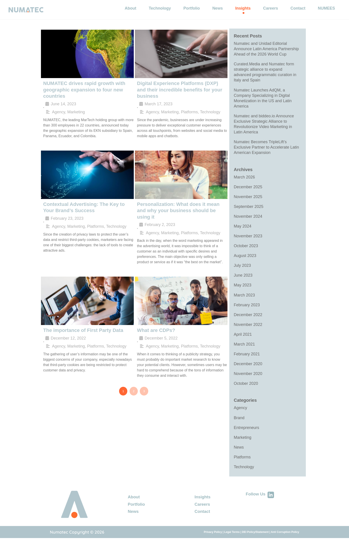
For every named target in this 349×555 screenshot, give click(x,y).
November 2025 (248, 205)
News (239, 461)
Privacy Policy (213, 546)
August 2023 (245, 266)
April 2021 (243, 346)
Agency (58, 114)
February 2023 (247, 316)
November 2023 (248, 246)
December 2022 (248, 326)
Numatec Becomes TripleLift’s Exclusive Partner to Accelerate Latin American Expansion (266, 155)
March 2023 (244, 306)
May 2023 (242, 296)
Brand (239, 431)
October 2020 (246, 396)
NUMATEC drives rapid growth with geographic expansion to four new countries (80, 93)
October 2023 (246, 256)
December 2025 (248, 195)
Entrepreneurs (246, 441)
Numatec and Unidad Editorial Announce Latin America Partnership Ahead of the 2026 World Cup (266, 53)
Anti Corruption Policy (285, 546)
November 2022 (248, 336)
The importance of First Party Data (79, 325)
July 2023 (242, 276)
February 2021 (247, 366)
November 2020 (248, 386)
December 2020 (248, 376)
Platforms (189, 108)
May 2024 (242, 236)
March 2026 (244, 185)
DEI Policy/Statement (255, 546)
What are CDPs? (154, 325)
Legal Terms (232, 546)
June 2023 (243, 286)
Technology (210, 108)
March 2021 (244, 356)
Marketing (76, 114)
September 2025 (248, 215)
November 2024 (248, 226)
